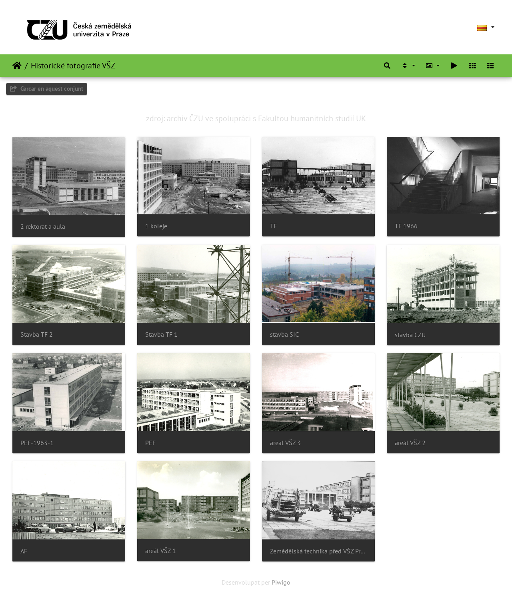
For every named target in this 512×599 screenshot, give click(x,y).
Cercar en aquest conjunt (46, 88)
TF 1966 (406, 226)
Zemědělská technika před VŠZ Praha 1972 (318, 551)
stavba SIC (284, 334)
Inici (17, 66)
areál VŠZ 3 (285, 443)
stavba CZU (410, 335)
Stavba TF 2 (36, 334)
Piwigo (281, 582)
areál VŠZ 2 (410, 443)
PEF (150, 443)
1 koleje (156, 226)
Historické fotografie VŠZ (73, 65)
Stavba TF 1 (161, 334)
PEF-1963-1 (37, 443)
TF (273, 226)
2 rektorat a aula (42, 226)
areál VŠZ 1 (160, 551)
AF (23, 551)
